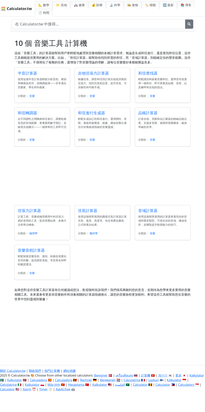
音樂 (32, 96)
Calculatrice (132, 380)
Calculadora (38, 380)
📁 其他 (61, 5)
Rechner (86, 380)
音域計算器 (148, 210)
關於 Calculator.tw (12, 371)
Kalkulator (14, 380)
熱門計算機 (52, 371)
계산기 (162, 375)
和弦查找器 (148, 73)
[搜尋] (189, 24)
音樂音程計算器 (31, 250)
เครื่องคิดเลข (124, 375)
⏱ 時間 (43, 13)
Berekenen (108, 380)
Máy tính (53, 385)
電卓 (178, 375)
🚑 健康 (79, 5)
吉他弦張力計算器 (93, 73)
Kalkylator (197, 375)
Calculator (140, 385)
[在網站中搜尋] (98, 24)
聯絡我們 (35, 371)
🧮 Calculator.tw (16, 8)
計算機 (145, 375)
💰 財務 (97, 5)
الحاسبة (120, 385)
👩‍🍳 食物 (132, 5)
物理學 (33, 233)
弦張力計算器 (29, 210)
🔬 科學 (114, 5)
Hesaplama (76, 385)
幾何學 (94, 233)
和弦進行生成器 (91, 112)
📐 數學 (43, 5)
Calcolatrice (8, 385)
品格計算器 (148, 112)
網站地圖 (69, 371)
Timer (43, 389)
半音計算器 (27, 73)
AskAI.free (63, 389)
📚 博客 (185, 5)
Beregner (101, 375)
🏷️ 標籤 (150, 5)
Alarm (27, 389)
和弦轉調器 (27, 112)
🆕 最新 (168, 5)
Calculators (186, 385)
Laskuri (153, 380)
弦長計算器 (87, 210)
